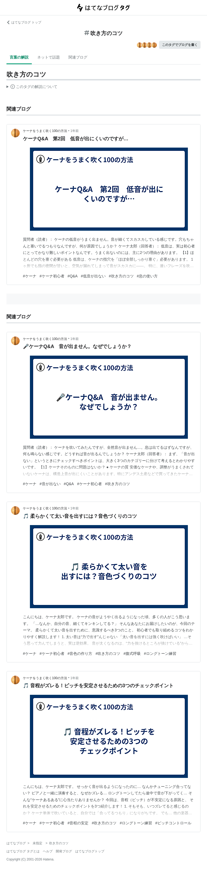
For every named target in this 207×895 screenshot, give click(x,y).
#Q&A (73, 276)
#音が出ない (50, 484)
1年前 (74, 131)
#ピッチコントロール (173, 823)
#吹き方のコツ (121, 276)
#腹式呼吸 (132, 653)
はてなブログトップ (89, 851)
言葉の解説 (19, 57)
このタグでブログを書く (180, 45)
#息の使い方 (147, 276)
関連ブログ (77, 57)
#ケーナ (29, 276)
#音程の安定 (78, 823)
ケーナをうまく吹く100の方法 (45, 131)
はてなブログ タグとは (23, 851)
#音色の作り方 (80, 653)
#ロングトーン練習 (160, 653)
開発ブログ (64, 851)
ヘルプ (48, 851)
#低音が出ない (93, 276)
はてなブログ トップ (23, 22)
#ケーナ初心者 (52, 276)
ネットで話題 (48, 57)
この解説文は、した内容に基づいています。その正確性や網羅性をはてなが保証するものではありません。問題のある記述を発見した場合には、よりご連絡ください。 (31, 87)
